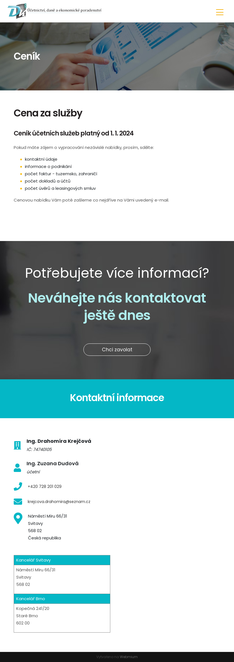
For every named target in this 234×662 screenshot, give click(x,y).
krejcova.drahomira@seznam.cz (59, 501)
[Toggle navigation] (219, 11)
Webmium (129, 656)
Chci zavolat (117, 349)
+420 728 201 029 (45, 486)
